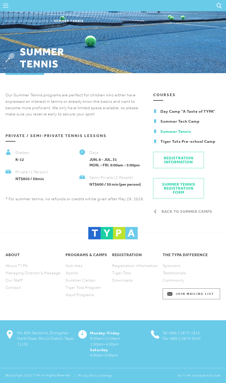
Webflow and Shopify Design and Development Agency (146, 375)
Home (11, 21)
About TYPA (17, 265)
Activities (74, 265)
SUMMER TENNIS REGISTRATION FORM (178, 188)
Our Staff (14, 280)
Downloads (122, 280)
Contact (13, 287)
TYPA (113, 5)
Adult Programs (80, 294)
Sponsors (171, 265)
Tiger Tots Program (83, 287)
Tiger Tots (121, 273)
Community (173, 280)
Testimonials (174, 273)
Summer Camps (35, 21)
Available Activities (206, 375)
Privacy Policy (88, 375)
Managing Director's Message (33, 273)
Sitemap (106, 375)
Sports (72, 273)
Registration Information (179, 159)
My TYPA (184, 375)
